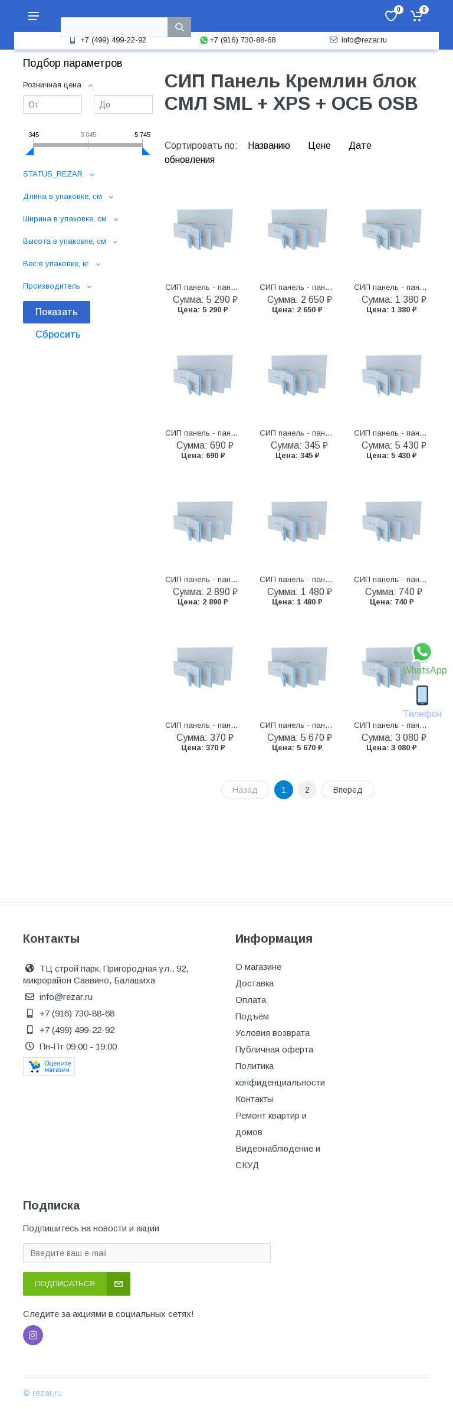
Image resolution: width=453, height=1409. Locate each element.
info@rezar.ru (357, 39)
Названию (270, 145)
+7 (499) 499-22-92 (106, 39)
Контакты (254, 1099)
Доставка (254, 983)
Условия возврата (272, 1033)
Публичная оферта (274, 1049)
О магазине (258, 967)
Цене (320, 145)
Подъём (252, 1016)
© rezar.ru (42, 1393)
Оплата (250, 1000)
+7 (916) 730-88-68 (237, 39)
